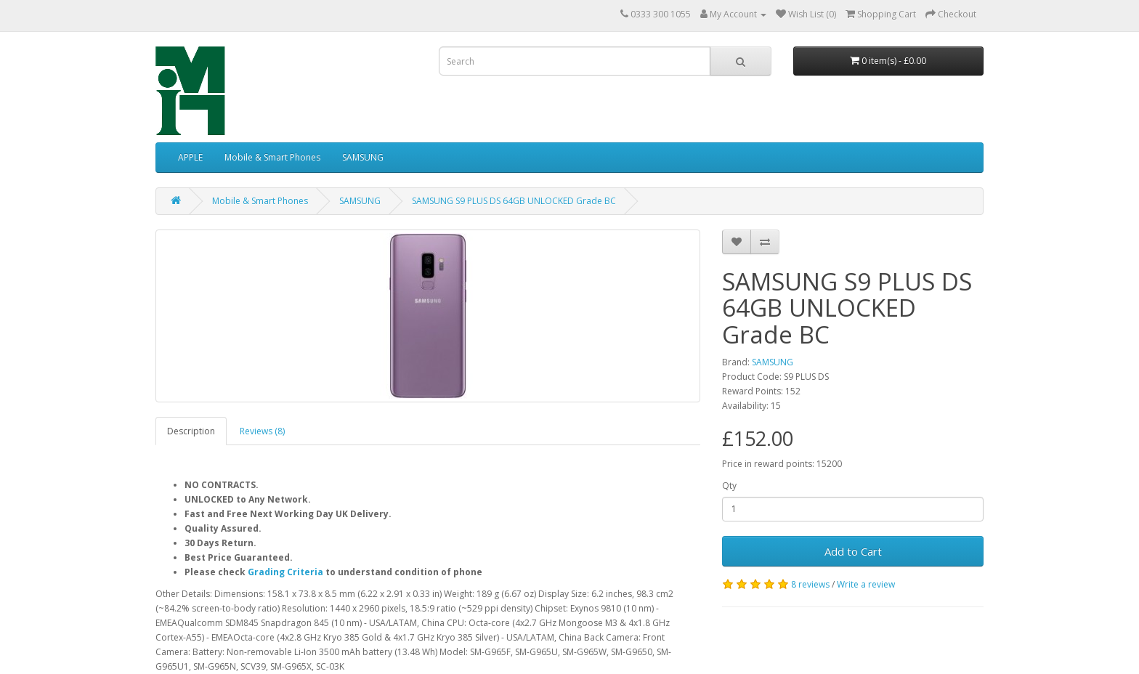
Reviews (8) (262, 431)
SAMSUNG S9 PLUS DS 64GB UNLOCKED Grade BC (514, 201)
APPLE (190, 157)
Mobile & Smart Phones (272, 157)
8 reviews (810, 584)
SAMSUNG (363, 157)
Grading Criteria (285, 572)
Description (191, 431)
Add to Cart (853, 551)
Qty (729, 485)
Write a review (866, 584)
